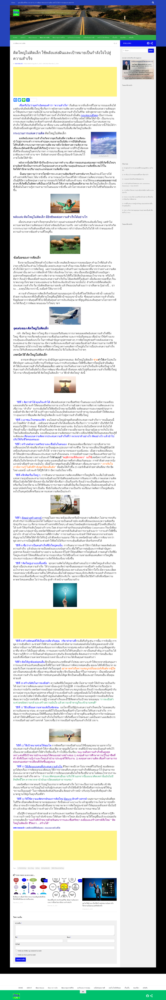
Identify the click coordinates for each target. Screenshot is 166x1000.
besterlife (19, 63)
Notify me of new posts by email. (27, 954)
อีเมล (69, 937)
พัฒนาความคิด (45, 37)
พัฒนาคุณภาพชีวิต (59, 37)
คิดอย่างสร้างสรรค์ (32, 517)
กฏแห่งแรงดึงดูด (89, 115)
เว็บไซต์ (17, 944)
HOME (15, 37)
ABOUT (23, 37)
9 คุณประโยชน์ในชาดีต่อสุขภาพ (134, 179)
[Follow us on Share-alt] (151, 43)
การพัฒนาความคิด (19, 43)
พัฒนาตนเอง (32, 37)
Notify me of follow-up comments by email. (30, 950)
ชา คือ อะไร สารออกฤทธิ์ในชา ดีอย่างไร (136, 174)
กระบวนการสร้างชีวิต (53, 827)
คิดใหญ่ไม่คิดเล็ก (45, 868)
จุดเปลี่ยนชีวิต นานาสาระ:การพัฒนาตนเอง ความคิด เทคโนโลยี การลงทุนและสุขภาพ (46, 2)
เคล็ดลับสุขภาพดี (88, 37)
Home (13, 2)
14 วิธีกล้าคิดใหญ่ (22, 868)
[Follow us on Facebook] (148, 43)
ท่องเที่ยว (123, 37)
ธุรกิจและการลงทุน (74, 37)
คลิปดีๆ (131, 37)
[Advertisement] (65, 81)
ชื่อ (16, 937)
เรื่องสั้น (114, 37)
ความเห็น (18, 923)
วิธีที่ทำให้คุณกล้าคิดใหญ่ (58, 868)
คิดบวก (68, 798)
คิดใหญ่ (37, 868)
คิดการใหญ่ (31, 868)
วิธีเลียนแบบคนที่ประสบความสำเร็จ (44, 766)
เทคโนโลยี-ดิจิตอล (103, 37)
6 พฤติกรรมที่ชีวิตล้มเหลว (35, 827)
